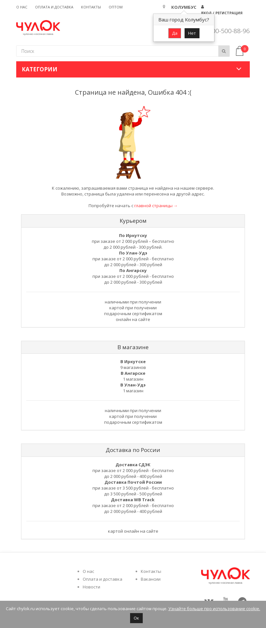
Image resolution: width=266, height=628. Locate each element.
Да (174, 33)
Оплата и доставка (54, 7)
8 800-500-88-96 (226, 31)
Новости (91, 587)
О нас (21, 7)
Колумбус (183, 7)
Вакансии (151, 579)
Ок (136, 618)
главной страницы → (156, 205)
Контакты (91, 7)
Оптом (116, 7)
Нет (192, 33)
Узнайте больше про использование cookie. (214, 608)
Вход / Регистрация (222, 12)
